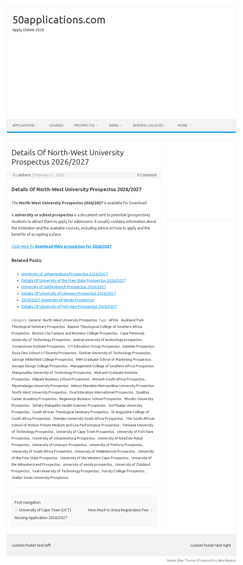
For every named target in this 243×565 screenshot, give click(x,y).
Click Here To (62, 246)
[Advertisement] (121, 77)
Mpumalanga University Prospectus (40, 386)
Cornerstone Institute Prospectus (38, 346)
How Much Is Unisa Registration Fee (120, 510)
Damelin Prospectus (138, 346)
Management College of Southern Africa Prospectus (112, 366)
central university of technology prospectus (107, 340)
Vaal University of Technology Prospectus (65, 471)
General (34, 320)
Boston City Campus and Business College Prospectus (75, 333)
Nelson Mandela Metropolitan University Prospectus (112, 386)
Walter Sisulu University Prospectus (40, 477)
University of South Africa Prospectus (42, 451)
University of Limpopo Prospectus (59, 445)
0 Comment (147, 175)
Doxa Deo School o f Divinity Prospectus (44, 353)
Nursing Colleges (148, 125)
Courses (56, 125)
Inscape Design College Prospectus (40, 366)
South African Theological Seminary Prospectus (70, 412)
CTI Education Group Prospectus (94, 346)
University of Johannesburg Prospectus (63, 438)
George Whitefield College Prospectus (42, 359)
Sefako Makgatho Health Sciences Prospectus (69, 405)
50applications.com (58, 19)
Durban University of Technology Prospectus (114, 353)
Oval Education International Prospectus (101, 392)
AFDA (113, 320)
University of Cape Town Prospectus (85, 431)
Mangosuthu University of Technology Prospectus (52, 372)
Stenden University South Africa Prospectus (88, 418)
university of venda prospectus (87, 464)
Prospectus (84, 125)
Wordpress (227, 560)
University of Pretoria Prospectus (115, 445)
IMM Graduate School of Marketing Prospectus (113, 359)
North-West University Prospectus (70, 320)
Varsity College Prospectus (123, 471)
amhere (24, 175)
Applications (23, 125)
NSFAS (113, 125)
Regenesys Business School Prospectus (90, 399)
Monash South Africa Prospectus (118, 379)
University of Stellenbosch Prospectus (105, 451)
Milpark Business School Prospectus (61, 379)
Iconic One (175, 560)
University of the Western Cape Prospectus (94, 458)
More (183, 125)
